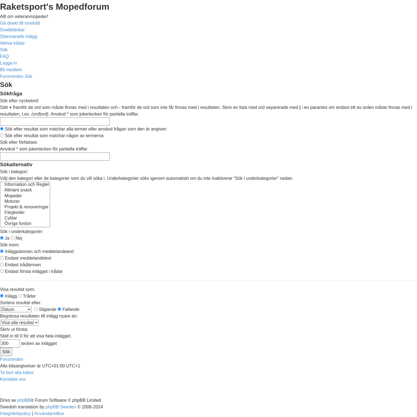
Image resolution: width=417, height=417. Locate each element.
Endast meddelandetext (25, 258)
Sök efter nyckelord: (19, 100)
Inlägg (8, 296)
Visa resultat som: (17, 289)
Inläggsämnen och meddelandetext (37, 251)
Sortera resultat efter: (21, 302)
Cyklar (25, 218)
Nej (16, 238)
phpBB (23, 400)
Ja (4, 238)
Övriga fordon (25, 224)
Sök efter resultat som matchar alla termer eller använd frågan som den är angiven (83, 129)
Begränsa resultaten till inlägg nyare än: (39, 316)
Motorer (25, 201)
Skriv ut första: (14, 329)
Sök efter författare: (19, 142)
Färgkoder (25, 213)
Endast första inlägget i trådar (31, 271)
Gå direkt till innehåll (20, 23)
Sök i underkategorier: (21, 231)
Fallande (68, 309)
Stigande (45, 309)
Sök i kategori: (14, 171)
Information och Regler (25, 185)
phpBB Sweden (61, 407)
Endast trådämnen (20, 264)
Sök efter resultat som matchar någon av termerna (51, 135)
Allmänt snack (25, 190)
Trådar (27, 296)
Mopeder (25, 196)
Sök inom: (10, 244)
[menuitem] (18, 36)
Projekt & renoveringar (25, 207)
